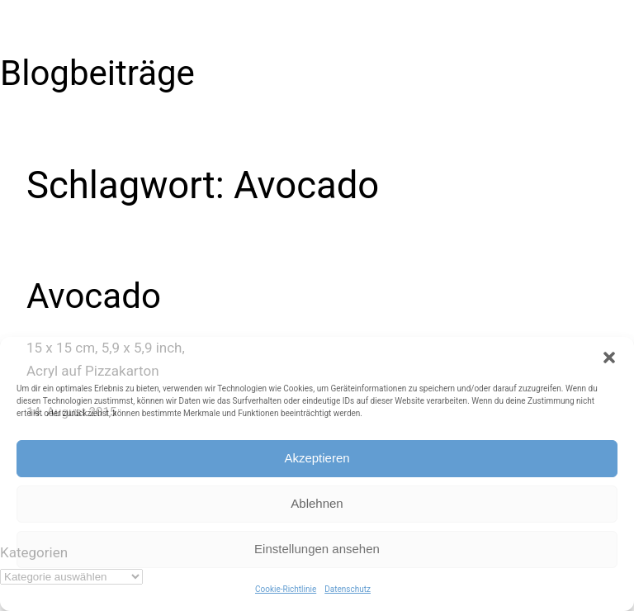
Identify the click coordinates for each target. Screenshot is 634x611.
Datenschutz (347, 589)
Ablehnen (317, 503)
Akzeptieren (316, 458)
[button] (609, 357)
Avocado (93, 296)
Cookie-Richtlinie (285, 589)
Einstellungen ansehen (317, 549)
